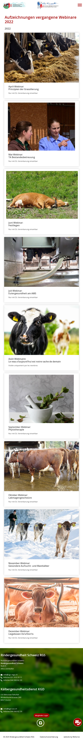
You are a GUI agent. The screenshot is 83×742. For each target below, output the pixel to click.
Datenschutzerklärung (49, 737)
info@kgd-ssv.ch (9, 709)
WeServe (76, 737)
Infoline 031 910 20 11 (11, 677)
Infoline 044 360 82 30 (11, 680)
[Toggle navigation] (80, 5)
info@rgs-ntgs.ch (9, 674)
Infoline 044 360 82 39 (11, 711)
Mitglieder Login (41, 715)
